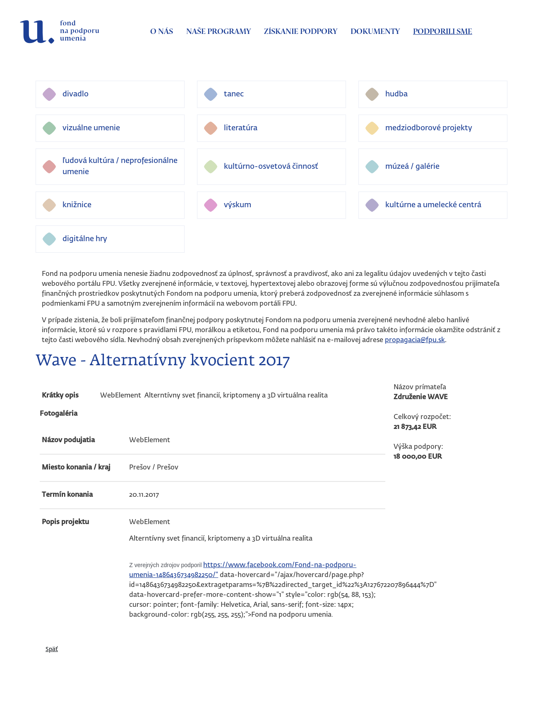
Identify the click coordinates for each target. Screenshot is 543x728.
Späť (52, 649)
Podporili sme (442, 32)
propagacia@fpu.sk (415, 340)
